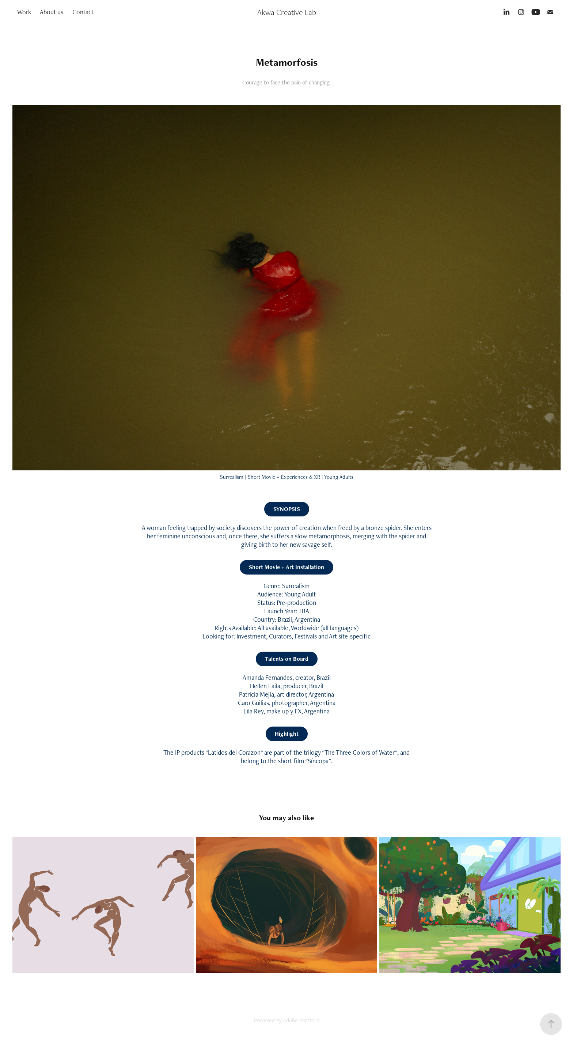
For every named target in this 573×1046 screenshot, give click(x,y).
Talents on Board (286, 659)
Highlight (287, 734)
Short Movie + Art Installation (286, 567)
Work (24, 12)
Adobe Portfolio (301, 1020)
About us (51, 12)
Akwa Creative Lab (286, 12)
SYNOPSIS (286, 509)
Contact (83, 12)
